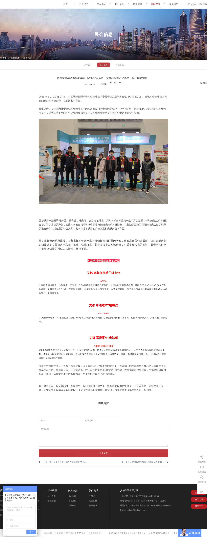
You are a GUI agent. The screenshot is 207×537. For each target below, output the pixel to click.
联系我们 (173, 4)
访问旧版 (202, 4)
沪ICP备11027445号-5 (158, 533)
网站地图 (48, 533)
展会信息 (27, 58)
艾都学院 (72, 496)
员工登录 (70, 533)
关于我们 (83, 4)
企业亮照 (59, 533)
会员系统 (72, 501)
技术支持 (137, 4)
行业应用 (119, 4)
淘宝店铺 (199, 499)
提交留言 (103, 471)
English (192, 4)
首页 (65, 4)
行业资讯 (120, 65)
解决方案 (52, 496)
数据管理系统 (95, 533)
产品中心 (101, 4)
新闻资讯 (155, 4)
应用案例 (52, 501)
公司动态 (87, 65)
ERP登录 (81, 533)
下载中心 (72, 505)
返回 (203, 82)
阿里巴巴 (199, 506)
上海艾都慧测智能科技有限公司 (131, 533)
